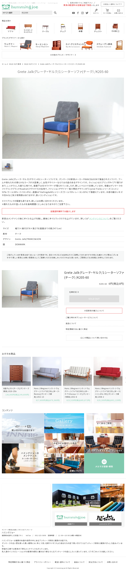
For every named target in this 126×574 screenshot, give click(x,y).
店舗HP (70, 524)
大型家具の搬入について (94, 310)
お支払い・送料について (111, 4)
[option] (63, 118)
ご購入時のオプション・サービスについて (82, 317)
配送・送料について (62, 562)
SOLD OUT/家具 (15, 64)
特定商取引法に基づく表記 (77, 329)
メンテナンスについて (99, 218)
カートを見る (107, 13)
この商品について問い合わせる (94, 337)
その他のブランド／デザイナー (62, 55)
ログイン (96, 13)
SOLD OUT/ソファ (31, 64)
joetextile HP (104, 524)
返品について (71, 323)
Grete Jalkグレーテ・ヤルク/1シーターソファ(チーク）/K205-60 (62, 64)
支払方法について (96, 562)
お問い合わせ (118, 13)
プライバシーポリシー (42, 562)
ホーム (4, 64)
